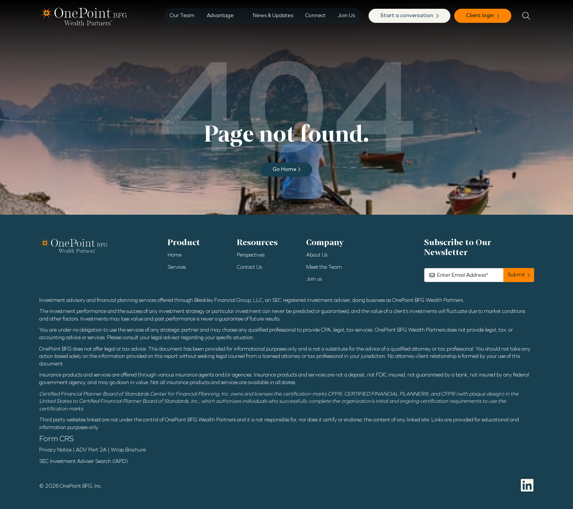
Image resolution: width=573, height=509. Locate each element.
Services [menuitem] (177, 267)
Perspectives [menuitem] (251, 255)
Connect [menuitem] (315, 15)
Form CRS (56, 438)
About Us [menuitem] (316, 255)
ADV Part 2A (91, 450)
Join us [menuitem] (314, 279)
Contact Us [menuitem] (249, 267)
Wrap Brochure (128, 450)
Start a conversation (407, 15)
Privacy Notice (55, 450)
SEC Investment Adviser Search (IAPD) (83, 461)
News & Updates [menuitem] (273, 15)
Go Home (284, 169)
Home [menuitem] (175, 255)
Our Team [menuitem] (182, 15)
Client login (480, 15)
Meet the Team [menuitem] (324, 267)
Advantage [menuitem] (220, 15)
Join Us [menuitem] (346, 15)
